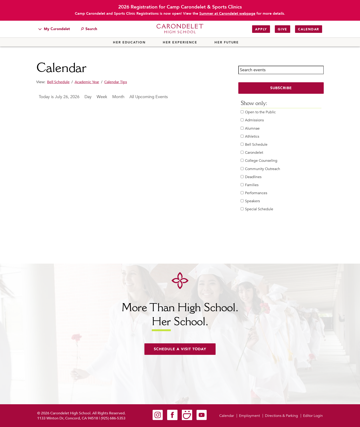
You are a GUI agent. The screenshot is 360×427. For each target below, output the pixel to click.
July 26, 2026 (67, 97)
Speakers (250, 201)
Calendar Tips (115, 82)
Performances (254, 193)
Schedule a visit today (180, 349)
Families (250, 185)
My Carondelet (54, 28)
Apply (261, 29)
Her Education (129, 42)
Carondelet (252, 153)
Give (282, 29)
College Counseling (259, 161)
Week (102, 97)
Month (118, 97)
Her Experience (180, 42)
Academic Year (87, 82)
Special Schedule (257, 209)
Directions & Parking (281, 415)
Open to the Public (258, 112)
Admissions (252, 120)
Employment (249, 415)
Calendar (308, 29)
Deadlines (251, 177)
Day (88, 97)
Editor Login (313, 415)
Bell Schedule (58, 82)
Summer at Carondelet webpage (227, 13)
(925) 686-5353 (113, 418)
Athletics (250, 136)
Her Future (226, 42)
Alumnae (250, 128)
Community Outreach (260, 169)
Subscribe (281, 88)
